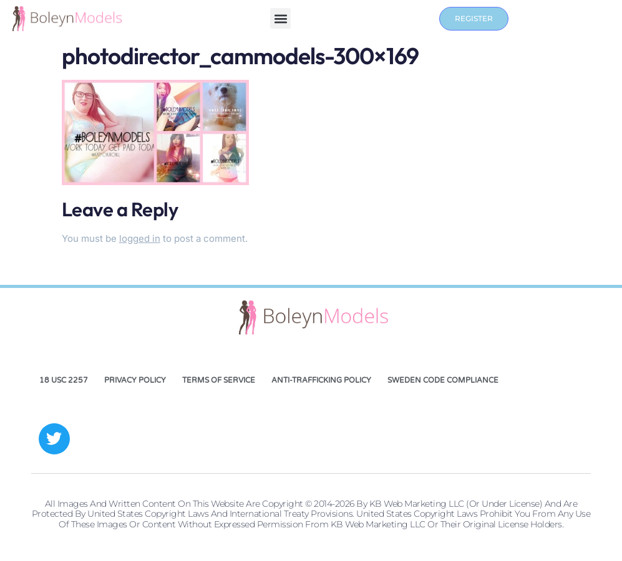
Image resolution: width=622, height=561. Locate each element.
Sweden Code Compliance (442, 380)
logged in (139, 238)
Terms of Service (218, 380)
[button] (280, 18)
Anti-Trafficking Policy (321, 380)
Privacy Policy (135, 380)
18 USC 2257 (63, 380)
